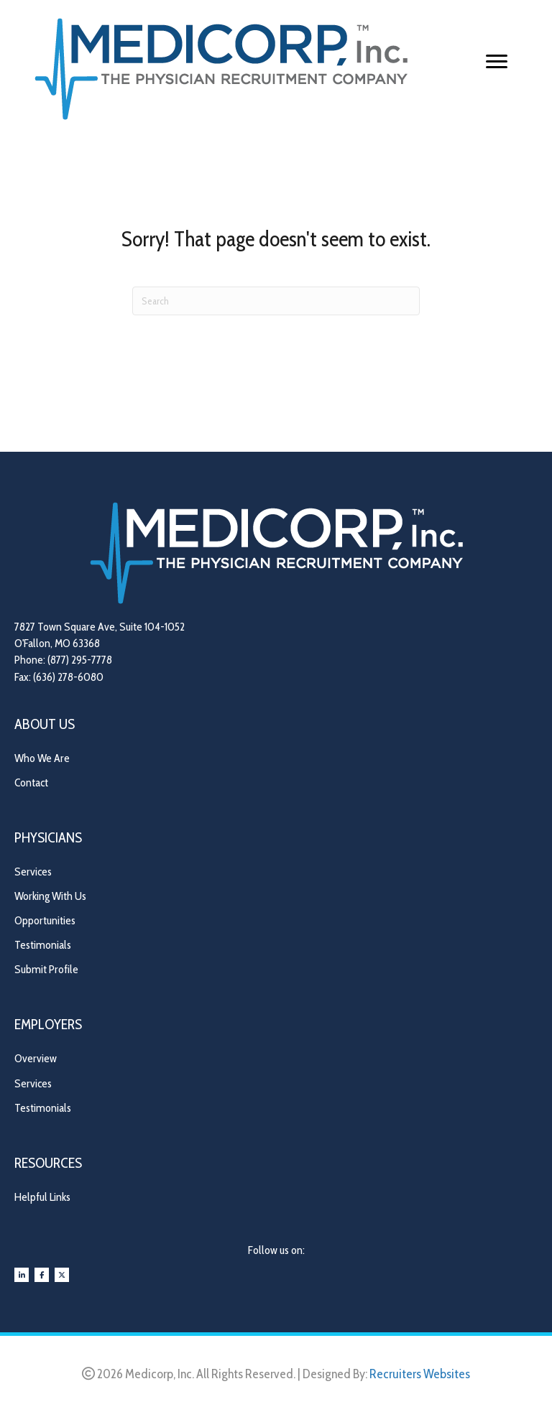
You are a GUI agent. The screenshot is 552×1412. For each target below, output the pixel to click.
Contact (31, 782)
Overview (35, 1058)
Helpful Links (42, 1197)
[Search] (276, 301)
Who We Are (42, 758)
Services (33, 871)
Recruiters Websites (419, 1374)
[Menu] (496, 62)
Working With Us (50, 896)
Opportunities (44, 920)
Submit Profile (46, 969)
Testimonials (42, 945)
